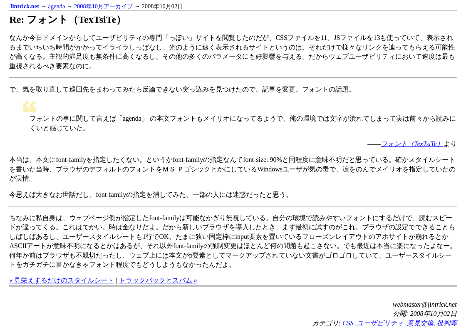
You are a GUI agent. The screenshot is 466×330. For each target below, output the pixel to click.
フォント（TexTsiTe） (412, 143)
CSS (348, 323)
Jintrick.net (24, 6)
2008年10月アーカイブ (103, 6)
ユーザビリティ (380, 323)
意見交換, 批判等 (432, 323)
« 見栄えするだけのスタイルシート (61, 280)
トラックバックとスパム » (158, 280)
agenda (56, 6)
